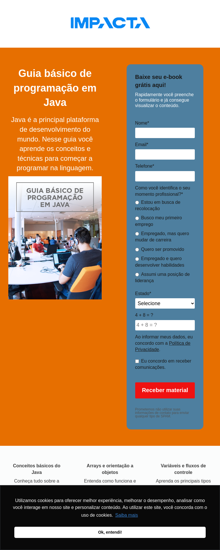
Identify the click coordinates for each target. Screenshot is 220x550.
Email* (141, 144)
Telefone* (144, 166)
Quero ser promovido (159, 249)
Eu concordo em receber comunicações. (163, 364)
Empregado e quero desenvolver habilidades (159, 261)
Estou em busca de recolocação (157, 205)
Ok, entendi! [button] (110, 532)
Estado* (143, 293)
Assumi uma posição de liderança (162, 277)
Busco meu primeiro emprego (158, 220)
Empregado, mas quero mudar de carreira (162, 236)
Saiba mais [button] (126, 515)
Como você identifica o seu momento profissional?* (162, 191)
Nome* (142, 123)
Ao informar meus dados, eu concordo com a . (164, 343)
